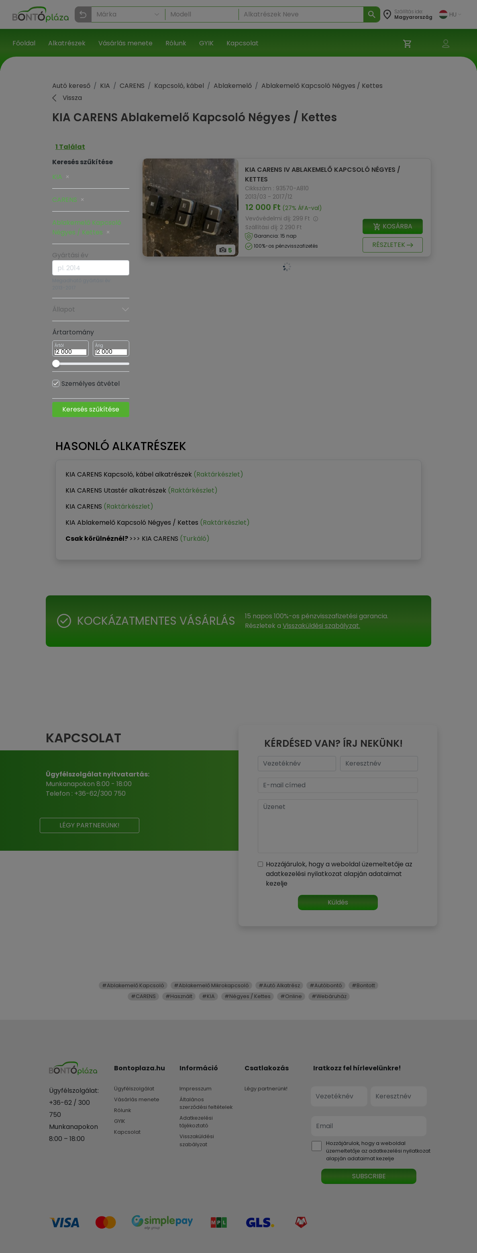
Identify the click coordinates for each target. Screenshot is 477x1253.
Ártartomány (73, 332)
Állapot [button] (90, 309)
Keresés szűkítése (90, 409)
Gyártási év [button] (70, 255)
